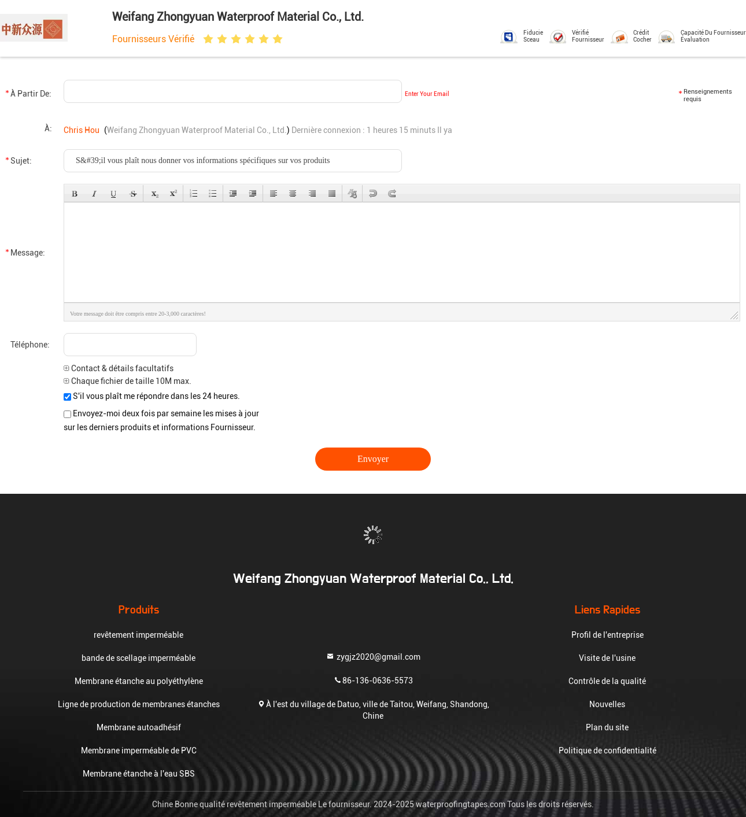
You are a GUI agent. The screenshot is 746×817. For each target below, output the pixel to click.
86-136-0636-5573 (373, 680)
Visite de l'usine (607, 658)
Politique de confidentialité (607, 750)
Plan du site (607, 727)
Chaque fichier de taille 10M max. (127, 381)
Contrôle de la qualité (607, 681)
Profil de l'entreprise (607, 634)
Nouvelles (607, 704)
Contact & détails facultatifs (118, 368)
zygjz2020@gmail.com (373, 656)
